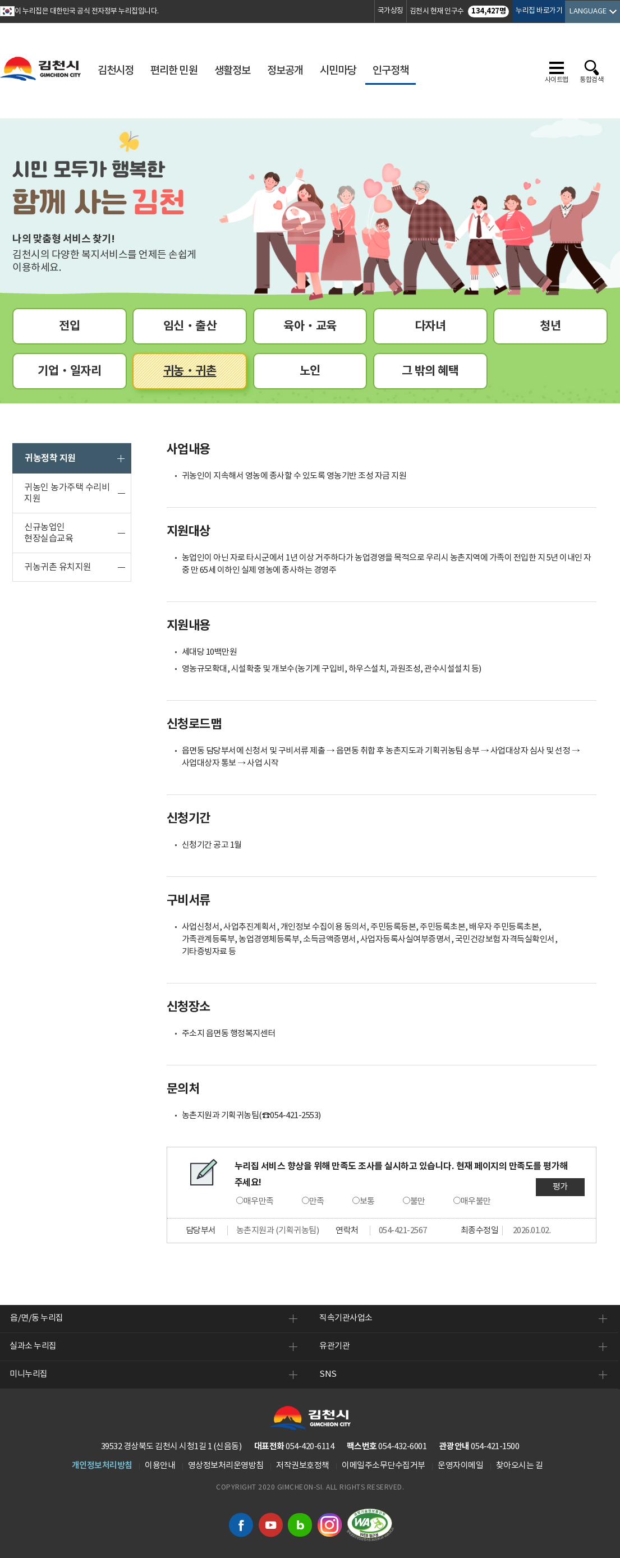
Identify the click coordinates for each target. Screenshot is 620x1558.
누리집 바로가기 (539, 11)
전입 (69, 326)
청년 (550, 326)
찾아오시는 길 (519, 1465)
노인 (310, 371)
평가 (560, 1187)
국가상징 (390, 11)
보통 (367, 1201)
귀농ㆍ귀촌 (190, 371)
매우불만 (476, 1201)
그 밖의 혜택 (430, 371)
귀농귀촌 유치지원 (57, 567)
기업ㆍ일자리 (69, 371)
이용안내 (160, 1465)
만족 (316, 1201)
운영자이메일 (460, 1465)
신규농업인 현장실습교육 (48, 533)
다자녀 (430, 326)
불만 (417, 1201)
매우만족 (259, 1201)
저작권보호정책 (302, 1465)
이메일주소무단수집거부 (383, 1465)
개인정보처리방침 (102, 1465)
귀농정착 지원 (50, 458)
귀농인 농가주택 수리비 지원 (66, 493)
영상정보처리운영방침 (226, 1465)
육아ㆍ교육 (310, 326)
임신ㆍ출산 (190, 326)
